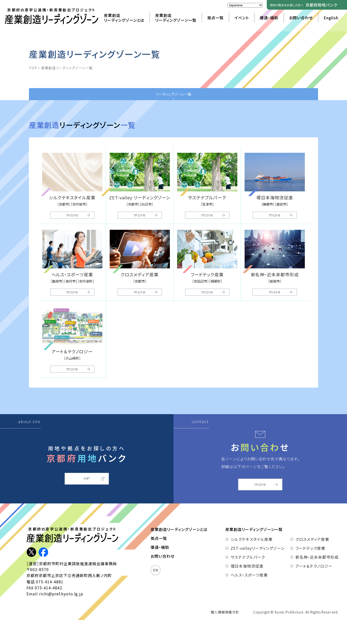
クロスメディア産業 (312, 539)
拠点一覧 (215, 17)
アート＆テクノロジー (314, 566)
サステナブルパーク (248, 557)
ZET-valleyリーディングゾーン (253, 548)
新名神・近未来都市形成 (317, 557)
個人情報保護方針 (225, 612)
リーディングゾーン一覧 (173, 94)
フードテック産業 (310, 548)
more (260, 484)
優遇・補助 (269, 17)
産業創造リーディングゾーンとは (124, 17)
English (331, 17)
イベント (241, 17)
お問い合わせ (301, 17)
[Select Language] (245, 5)
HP (87, 478)
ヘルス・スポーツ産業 (249, 575)
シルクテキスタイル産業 (252, 539)
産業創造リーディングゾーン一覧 (175, 17)
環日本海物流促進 (247, 566)
